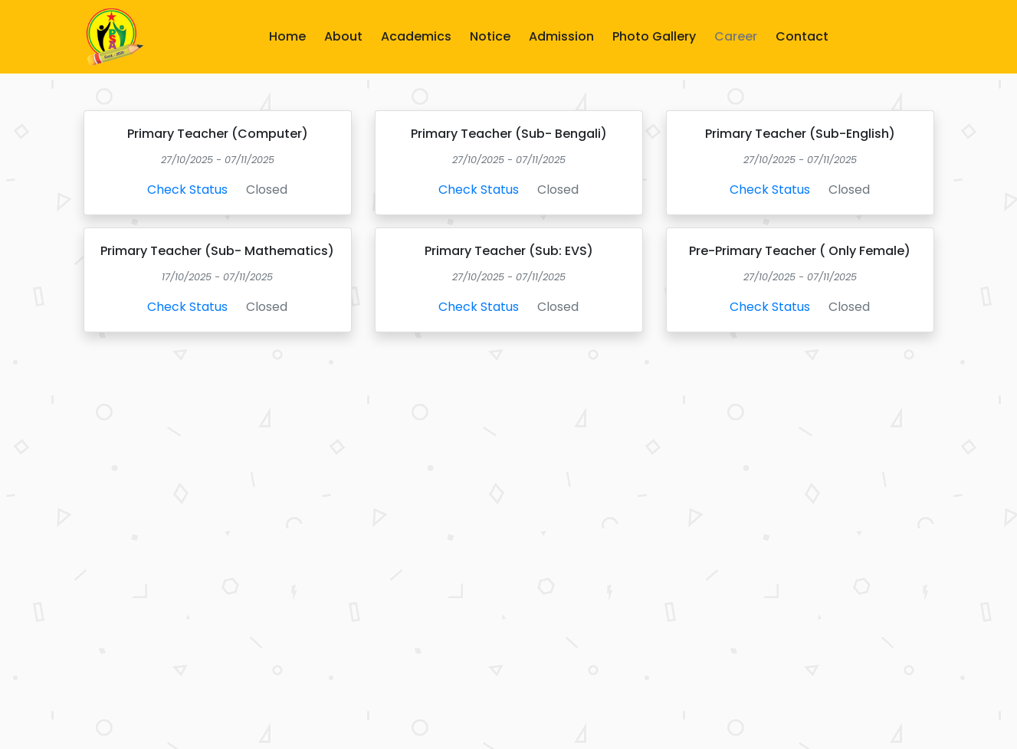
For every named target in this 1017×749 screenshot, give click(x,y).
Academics (416, 36)
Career (735, 36)
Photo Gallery (654, 36)
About (343, 36)
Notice (490, 36)
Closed (266, 189)
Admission (561, 36)
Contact (802, 36)
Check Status (187, 189)
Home (287, 36)
